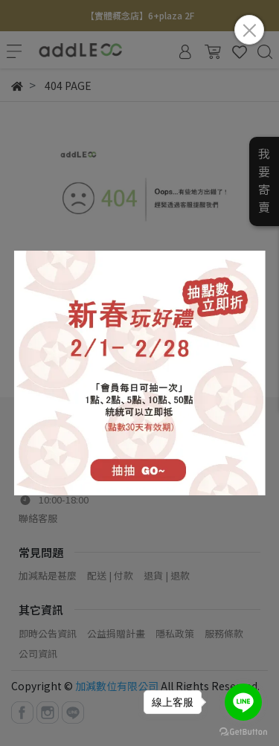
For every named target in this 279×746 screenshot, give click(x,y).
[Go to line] (243, 702)
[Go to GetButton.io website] (243, 731)
